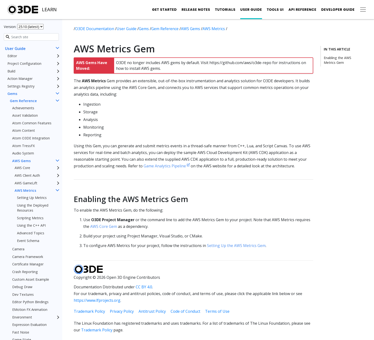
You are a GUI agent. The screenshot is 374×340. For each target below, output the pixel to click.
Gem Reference (23, 101)
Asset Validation (25, 115)
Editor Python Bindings (30, 302)
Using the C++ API (31, 225)
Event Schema (28, 240)
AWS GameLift (26, 183)
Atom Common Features (31, 123)
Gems (12, 93)
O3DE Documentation (95, 28)
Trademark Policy (89, 311)
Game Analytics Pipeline (167, 166)
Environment (22, 317)
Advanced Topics (30, 233)
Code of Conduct (185, 311)
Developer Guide (338, 9)
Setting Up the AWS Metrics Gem (236, 245)
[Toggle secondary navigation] (363, 9)
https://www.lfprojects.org (97, 300)
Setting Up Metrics (32, 197)
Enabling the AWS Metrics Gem (337, 60)
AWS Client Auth (27, 175)
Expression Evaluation (29, 324)
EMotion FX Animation (29, 309)
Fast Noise (20, 332)
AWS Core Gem (103, 226)
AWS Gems (21, 161)
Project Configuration (24, 63)
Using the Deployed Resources (32, 208)
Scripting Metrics (30, 218)
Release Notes (196, 9)
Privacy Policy (122, 311)
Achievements (23, 108)
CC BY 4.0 (144, 287)
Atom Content (23, 130)
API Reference (303, 9)
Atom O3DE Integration (31, 138)
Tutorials (225, 9)
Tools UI (275, 9)
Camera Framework (27, 256)
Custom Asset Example (30, 279)
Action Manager (20, 78)
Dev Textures (23, 294)
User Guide (251, 9)
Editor (12, 56)
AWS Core (22, 167)
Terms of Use (217, 311)
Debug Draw (22, 287)
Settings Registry (20, 86)
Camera (18, 249)
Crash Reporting (25, 271)
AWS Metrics (25, 190)
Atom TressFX (23, 145)
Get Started (164, 9)
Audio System (23, 153)
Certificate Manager (28, 264)
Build (11, 71)
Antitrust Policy (152, 311)
